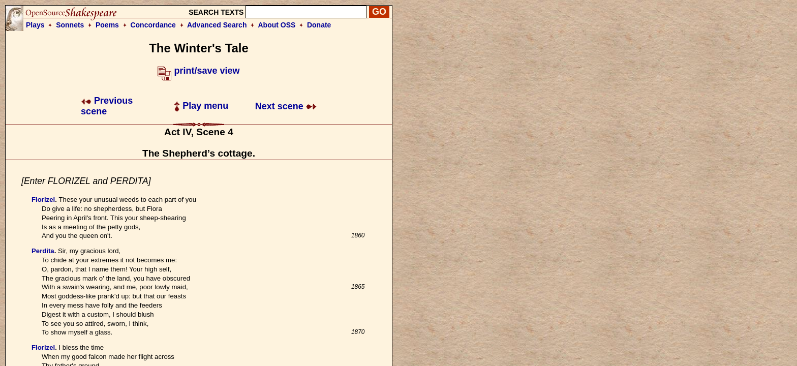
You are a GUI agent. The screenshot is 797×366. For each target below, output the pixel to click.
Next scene (286, 106)
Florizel (43, 199)
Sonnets (70, 25)
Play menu (201, 106)
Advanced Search (217, 25)
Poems (107, 25)
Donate (319, 25)
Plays (35, 25)
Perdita (43, 251)
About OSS (277, 25)
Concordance (152, 25)
